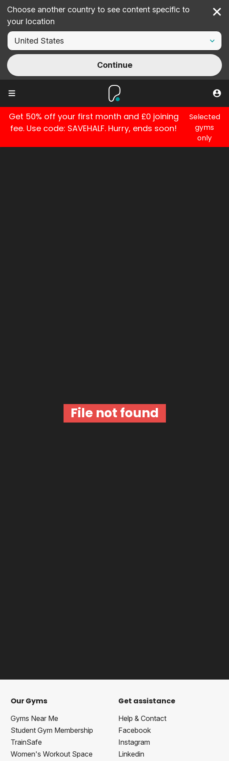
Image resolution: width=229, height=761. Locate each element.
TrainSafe (26, 742)
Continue (114, 65)
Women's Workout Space (52, 754)
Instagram (134, 742)
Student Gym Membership (52, 730)
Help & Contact (142, 718)
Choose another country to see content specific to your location (98, 15)
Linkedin (131, 754)
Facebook (134, 730)
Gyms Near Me (34, 718)
